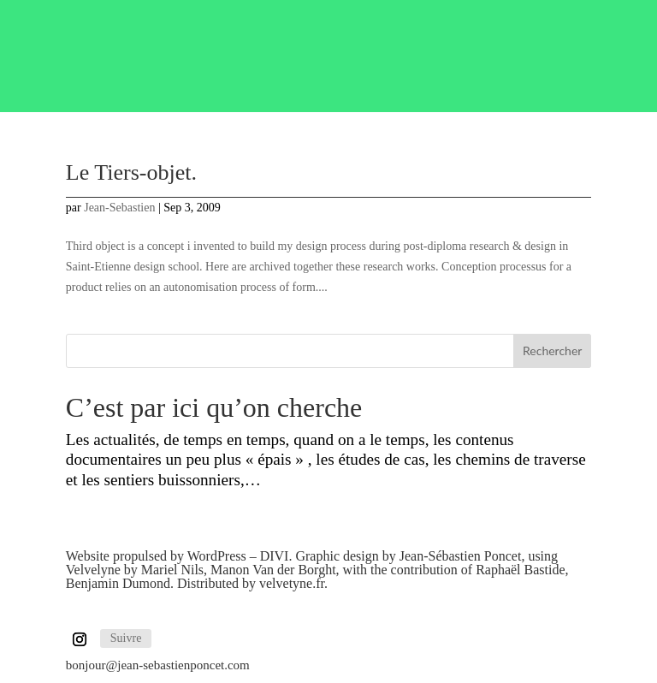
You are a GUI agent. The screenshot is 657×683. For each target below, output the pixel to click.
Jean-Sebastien (119, 207)
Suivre (126, 638)
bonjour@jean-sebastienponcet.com (158, 665)
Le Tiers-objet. (131, 172)
